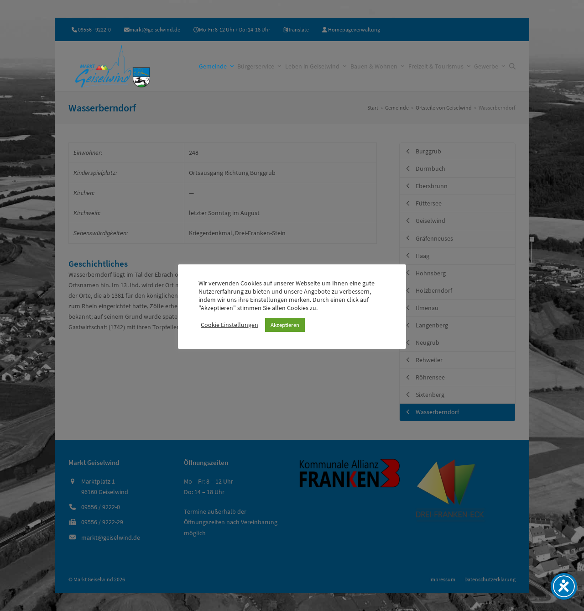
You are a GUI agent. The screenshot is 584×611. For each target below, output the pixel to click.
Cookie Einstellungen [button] (229, 325)
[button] (512, 66)
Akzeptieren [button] (285, 325)
